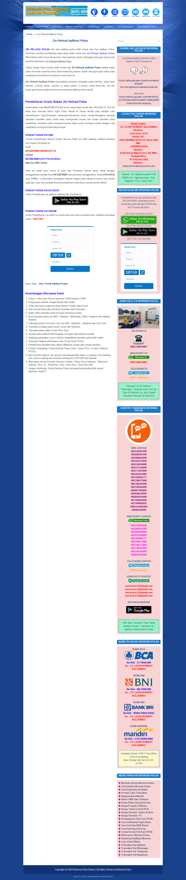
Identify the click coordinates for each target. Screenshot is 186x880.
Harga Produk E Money (134, 806)
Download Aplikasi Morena (136, 838)
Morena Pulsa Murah (84, 869)
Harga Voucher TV (131, 815)
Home (28, 27)
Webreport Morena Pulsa (135, 835)
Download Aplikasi (146, 27)
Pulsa (75, 139)
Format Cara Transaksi (134, 793)
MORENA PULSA (53, 107)
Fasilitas (108, 27)
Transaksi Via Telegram (134, 851)
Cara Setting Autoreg (133, 828)
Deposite (56, 27)
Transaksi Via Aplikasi (133, 845)
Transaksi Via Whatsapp (134, 848)
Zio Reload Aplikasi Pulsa (70, 40)
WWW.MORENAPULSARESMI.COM (100, 877)
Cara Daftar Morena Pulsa (135, 786)
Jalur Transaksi (125, 27)
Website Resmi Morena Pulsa (137, 783)
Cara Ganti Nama (130, 841)
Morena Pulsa (124, 869)
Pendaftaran (41, 27)
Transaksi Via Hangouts (134, 855)
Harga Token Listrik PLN (135, 809)
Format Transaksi (74, 27)
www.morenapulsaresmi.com (139, 166)
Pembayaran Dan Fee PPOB (137, 819)
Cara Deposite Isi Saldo (134, 789)
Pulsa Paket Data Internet (136, 802)
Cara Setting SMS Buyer (135, 825)
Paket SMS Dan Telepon (134, 799)
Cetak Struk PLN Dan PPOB (137, 832)
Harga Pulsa (94, 27)
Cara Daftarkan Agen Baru (136, 822)
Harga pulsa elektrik (132, 796)
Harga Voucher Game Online (137, 812)
